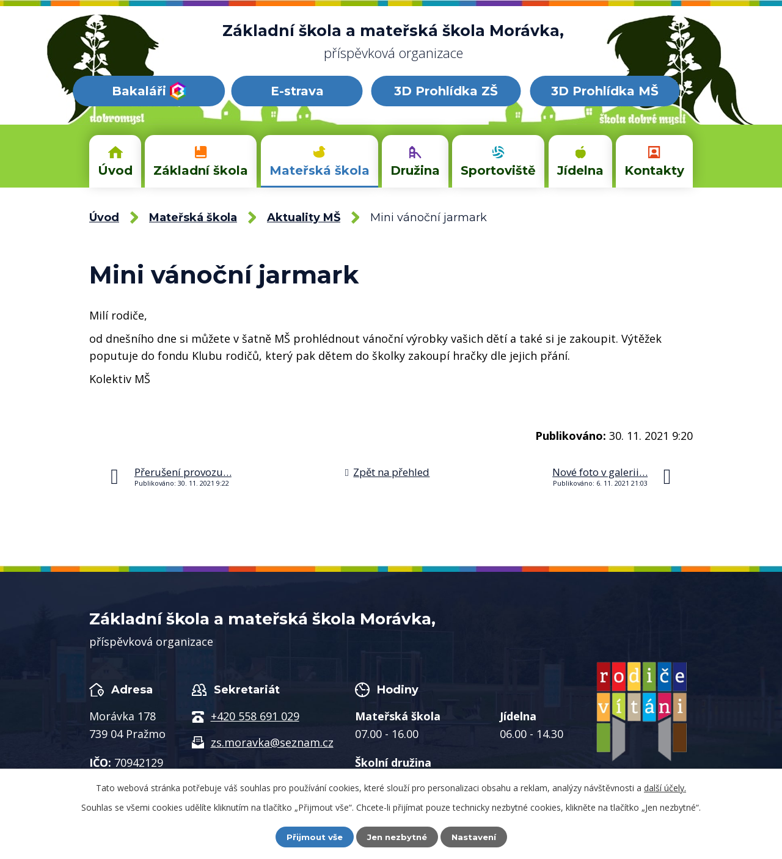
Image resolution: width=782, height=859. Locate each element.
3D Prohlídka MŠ (605, 91)
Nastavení (476, 836)
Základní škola (200, 170)
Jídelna (580, 170)
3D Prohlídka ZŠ (446, 91)
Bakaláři (149, 91)
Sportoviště (498, 170)
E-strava (297, 91)
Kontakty (654, 170)
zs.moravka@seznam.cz (272, 742)
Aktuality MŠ (303, 217)
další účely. (665, 787)
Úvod (115, 170)
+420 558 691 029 (255, 716)
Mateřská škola (319, 170)
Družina (415, 170)
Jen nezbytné (397, 836)
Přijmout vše (311, 836)
